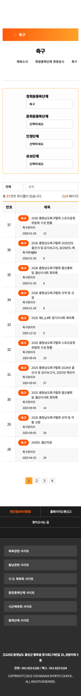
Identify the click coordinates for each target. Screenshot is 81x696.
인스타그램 (46, 533)
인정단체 (32, 136)
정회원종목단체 (37, 96)
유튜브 (22, 533)
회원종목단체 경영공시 (49, 61)
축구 (8, 34)
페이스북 (58, 533)
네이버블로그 (34, 533)
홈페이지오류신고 (60, 511)
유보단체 (32, 156)
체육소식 (22, 61)
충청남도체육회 (40, 642)
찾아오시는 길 (40, 522)
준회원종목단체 (37, 116)
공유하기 (40, 73)
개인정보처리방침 (20, 511)
